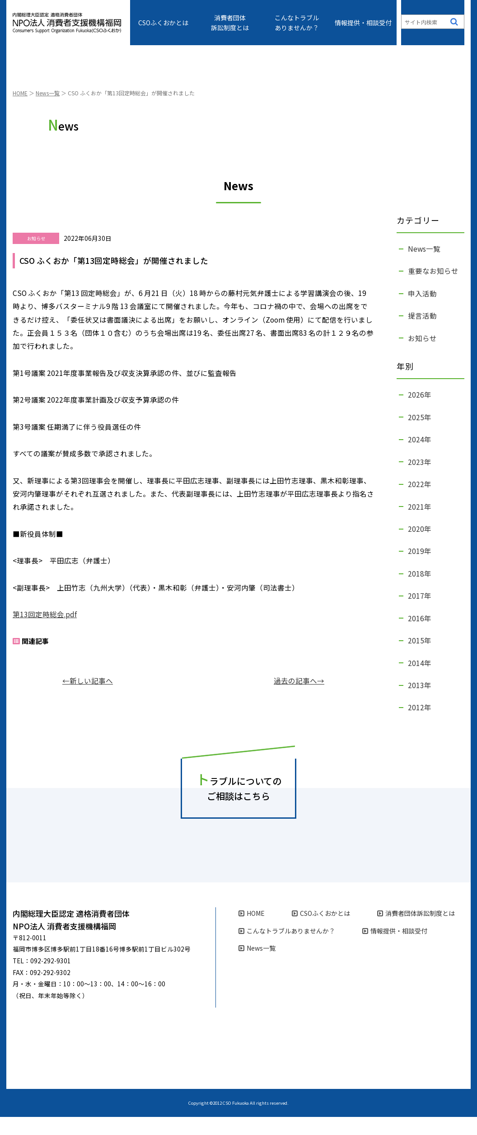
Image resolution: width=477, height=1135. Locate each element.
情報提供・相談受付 (363, 22)
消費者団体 (230, 22)
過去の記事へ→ (299, 699)
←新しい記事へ (87, 699)
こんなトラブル (297, 22)
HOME (20, 111)
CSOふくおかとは (163, 22)
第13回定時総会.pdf (45, 632)
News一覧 (48, 111)
